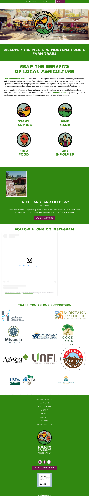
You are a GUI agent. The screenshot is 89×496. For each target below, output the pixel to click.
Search (46, 2)
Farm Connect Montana (14, 79)
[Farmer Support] (23, 115)
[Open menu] (44, 6)
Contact (44, 417)
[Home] (44, 24)
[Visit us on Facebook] (44, 462)
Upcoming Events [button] (44, 218)
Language (31, 2)
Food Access (44, 406)
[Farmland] (65, 115)
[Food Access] (23, 144)
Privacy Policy (44, 424)
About (44, 410)
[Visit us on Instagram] (40, 462)
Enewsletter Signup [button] (44, 468)
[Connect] (65, 144)
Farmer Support (44, 399)
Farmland (44, 403)
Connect (44, 414)
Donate (60, 2)
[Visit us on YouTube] (49, 462)
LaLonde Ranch (59, 92)
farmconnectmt (28, 292)
